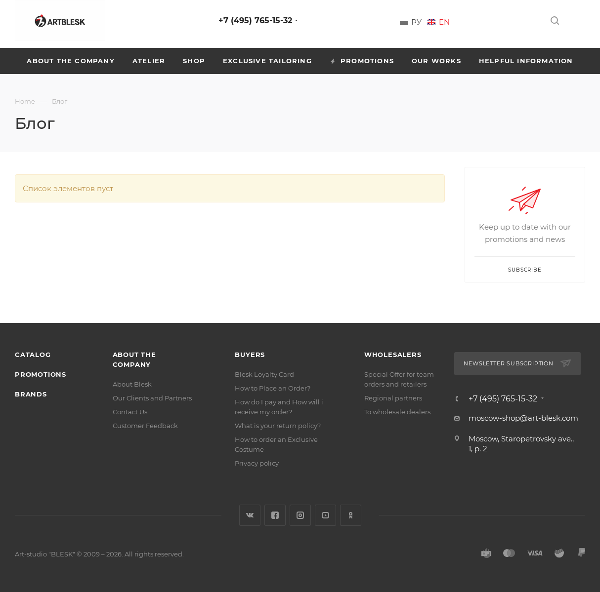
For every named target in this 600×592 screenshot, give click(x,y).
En (444, 22)
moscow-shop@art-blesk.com (523, 418)
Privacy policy (257, 463)
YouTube (325, 515)
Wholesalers (393, 354)
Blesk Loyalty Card (264, 374)
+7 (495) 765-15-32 (255, 20)
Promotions (40, 374)
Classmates (350, 515)
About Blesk (132, 384)
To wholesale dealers (397, 412)
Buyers (250, 354)
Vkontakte (249, 515)
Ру (416, 22)
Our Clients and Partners (152, 398)
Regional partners (393, 398)
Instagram (300, 515)
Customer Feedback (145, 426)
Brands (31, 394)
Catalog (33, 354)
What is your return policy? (278, 426)
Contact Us (130, 412)
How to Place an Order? (272, 388)
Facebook (275, 515)
